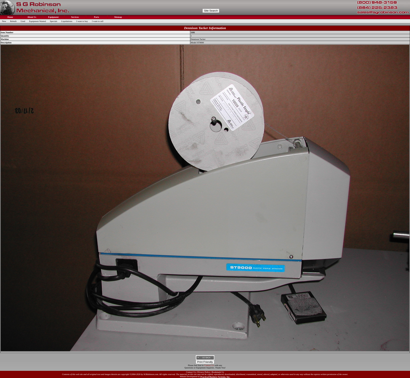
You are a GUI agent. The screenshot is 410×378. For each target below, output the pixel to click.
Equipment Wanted (37, 21)
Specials (53, 21)
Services (74, 17)
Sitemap (118, 17)
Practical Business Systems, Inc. (215, 377)
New (4, 21)
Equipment (53, 17)
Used (23, 21)
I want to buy (82, 21)
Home (10, 17)
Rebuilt (13, 21)
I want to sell (97, 21)
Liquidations (66, 21)
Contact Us (209, 365)
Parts (96, 17)
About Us (31, 17)
